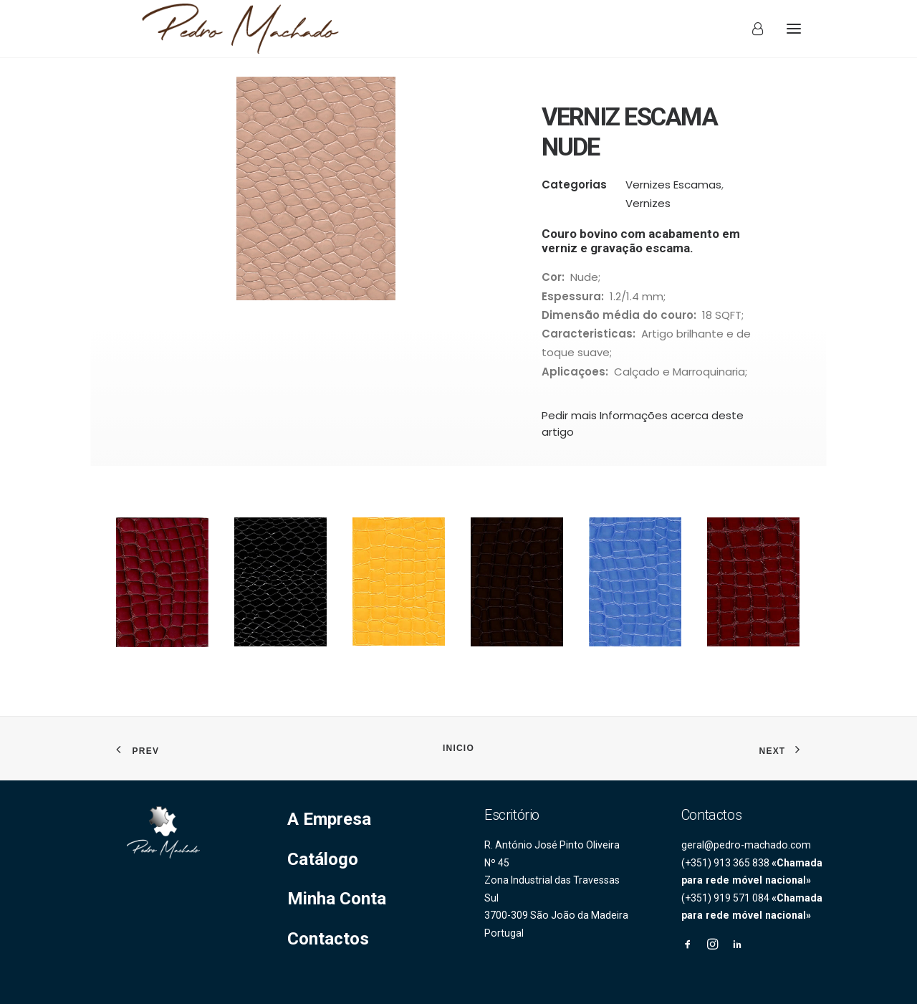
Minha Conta (336, 899)
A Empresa (329, 819)
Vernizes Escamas (673, 202)
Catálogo (322, 859)
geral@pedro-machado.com (746, 845)
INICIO (458, 748)
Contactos (328, 939)
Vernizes (648, 221)
